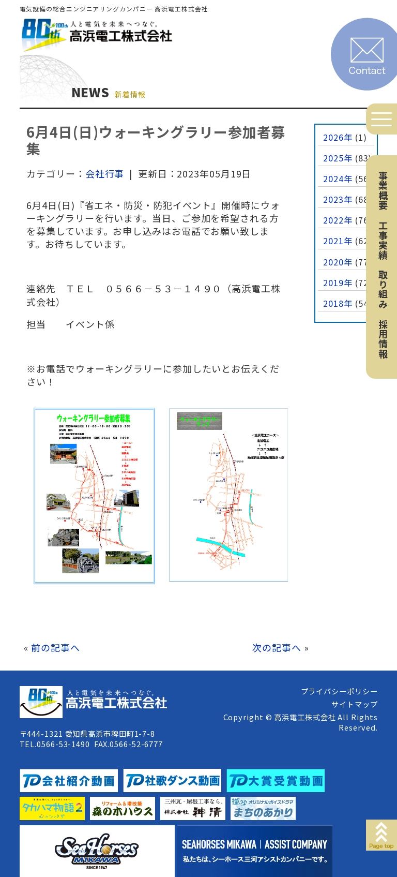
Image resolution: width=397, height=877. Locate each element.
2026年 (338, 137)
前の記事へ (55, 647)
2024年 (338, 178)
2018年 (338, 303)
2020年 (338, 262)
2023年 (338, 199)
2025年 (338, 158)
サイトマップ (354, 703)
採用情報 (383, 339)
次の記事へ (276, 647)
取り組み (383, 289)
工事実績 (383, 240)
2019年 (338, 282)
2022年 (338, 220)
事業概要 (383, 190)
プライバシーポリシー (339, 691)
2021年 (338, 240)
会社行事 (105, 173)
